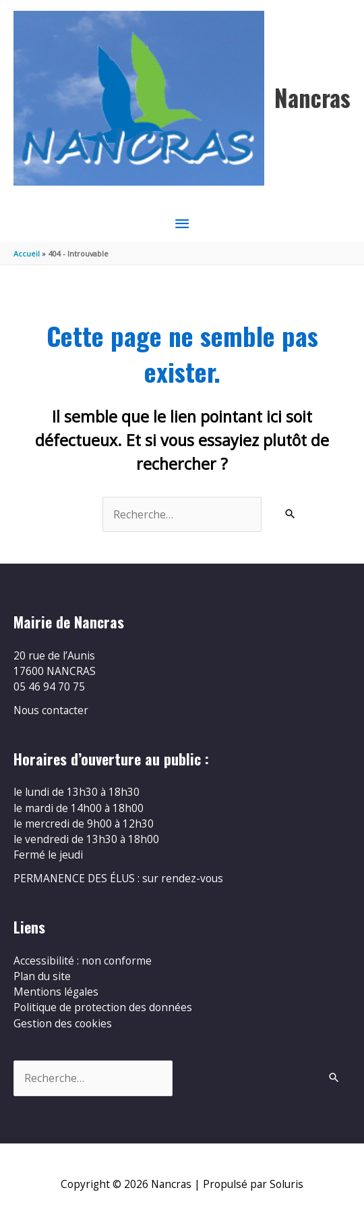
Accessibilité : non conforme (82, 960)
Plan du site (42, 976)
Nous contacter (50, 710)
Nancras (312, 97)
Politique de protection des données (102, 1007)
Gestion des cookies (62, 1023)
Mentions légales (55, 991)
